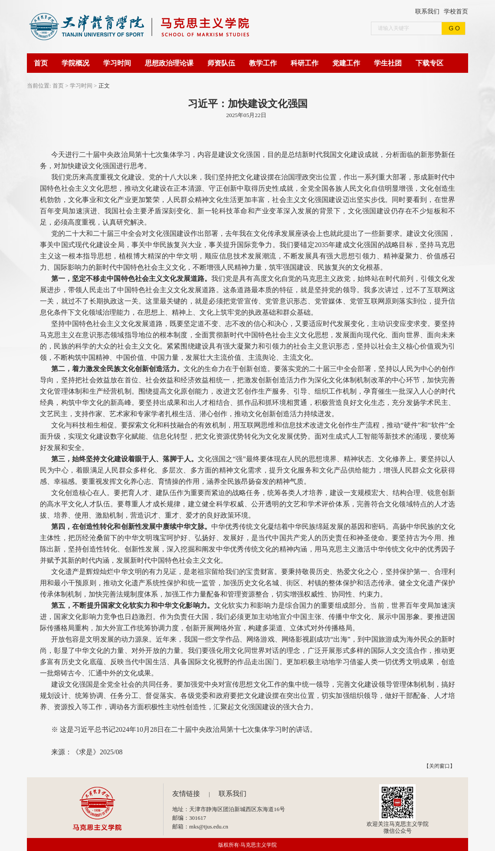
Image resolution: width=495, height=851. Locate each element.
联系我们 (427, 11)
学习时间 (81, 85)
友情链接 (186, 793)
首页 (58, 85)
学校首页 (456, 11)
